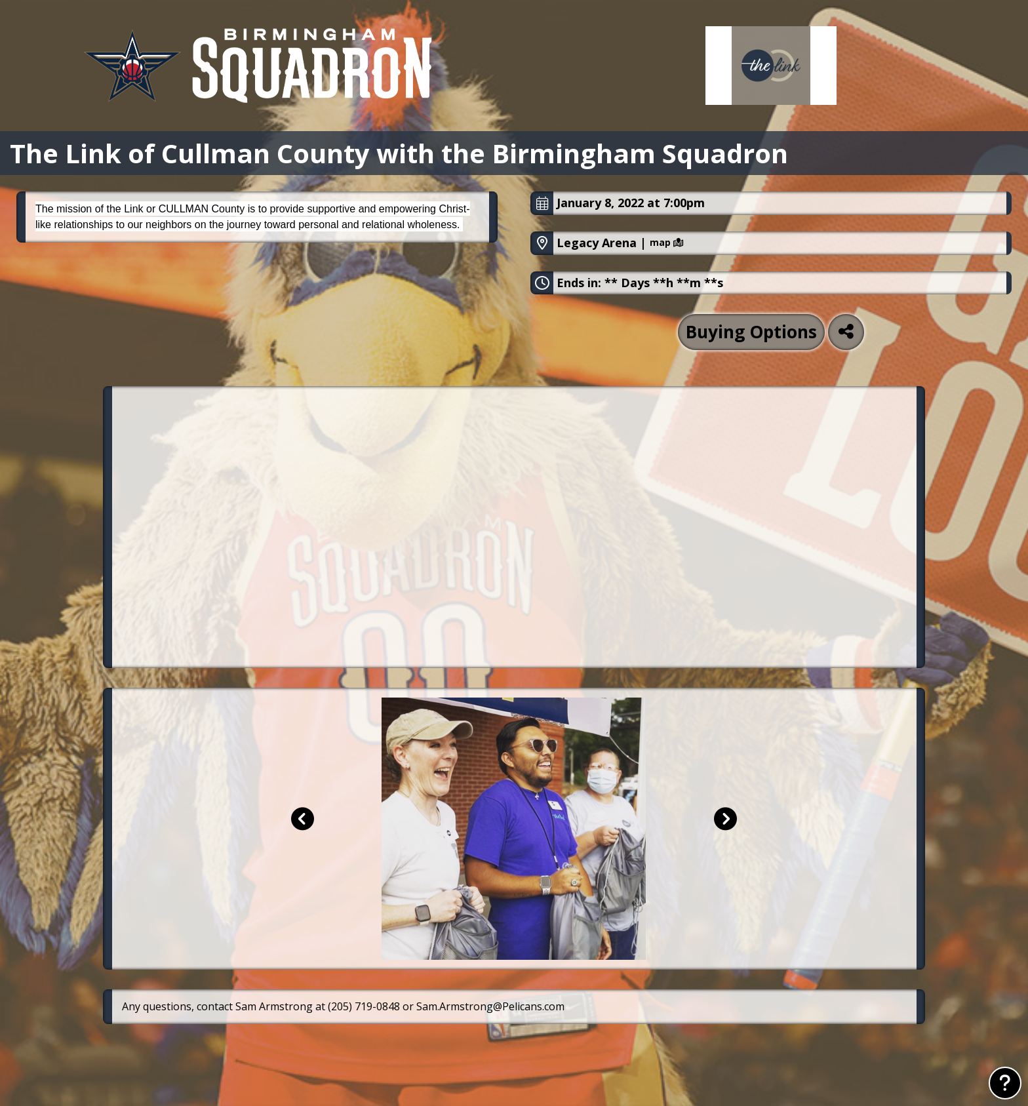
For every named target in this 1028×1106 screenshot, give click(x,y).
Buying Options (751, 332)
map (666, 242)
